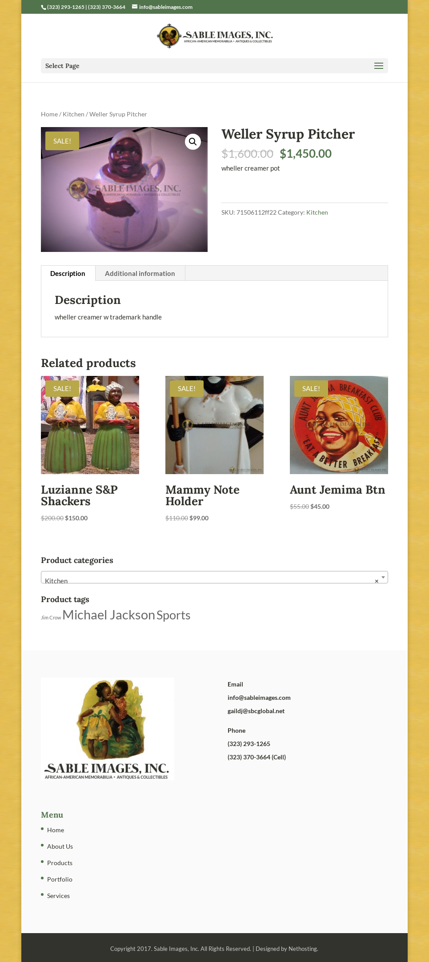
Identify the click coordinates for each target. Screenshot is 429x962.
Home (49, 114)
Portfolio (59, 879)
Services (58, 895)
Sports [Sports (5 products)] (173, 614)
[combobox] (215, 577)
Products (59, 862)
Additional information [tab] (140, 273)
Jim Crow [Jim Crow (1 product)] (51, 617)
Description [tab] (67, 273)
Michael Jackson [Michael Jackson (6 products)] (108, 614)
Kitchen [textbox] (212, 581)
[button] (193, 142)
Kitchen (73, 114)
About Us (60, 846)
